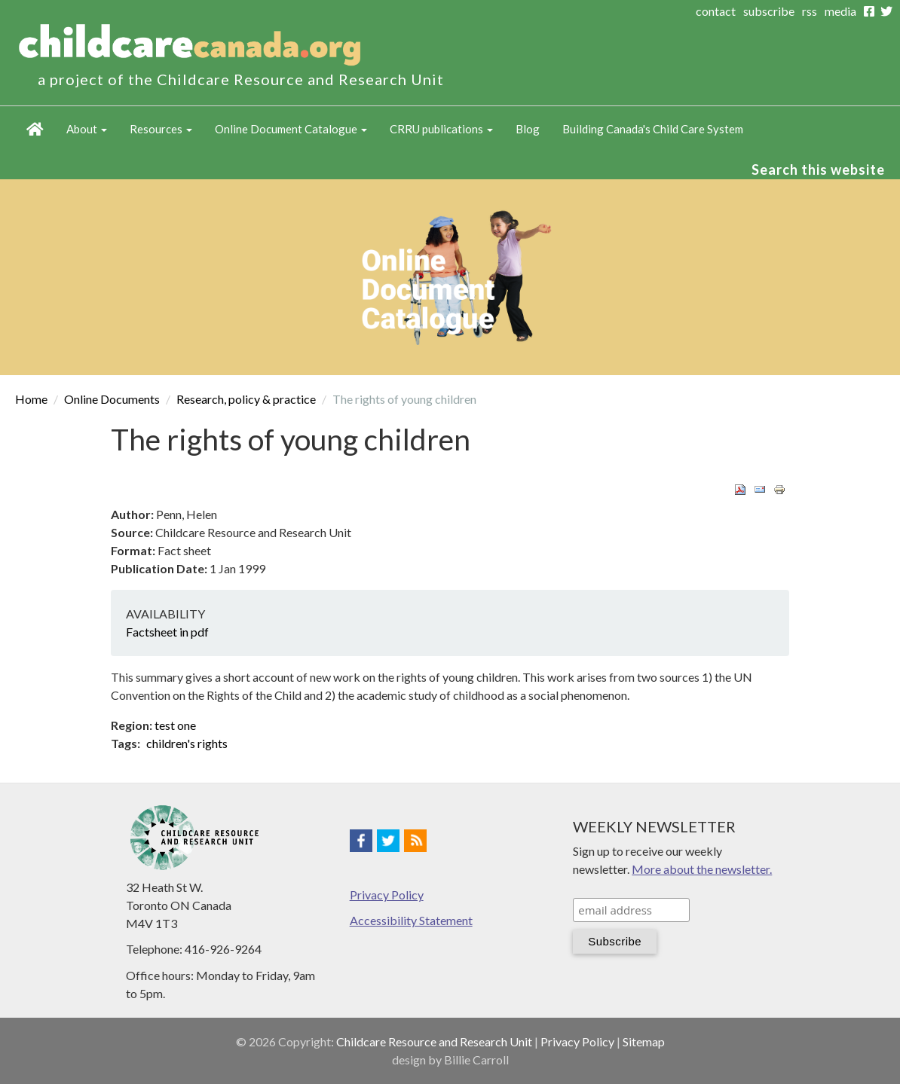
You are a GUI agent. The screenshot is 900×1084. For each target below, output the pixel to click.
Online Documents (112, 399)
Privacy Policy (387, 894)
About (86, 129)
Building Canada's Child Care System (652, 129)
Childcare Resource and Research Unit (434, 1041)
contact (716, 11)
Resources (161, 129)
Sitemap (644, 1041)
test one (175, 725)
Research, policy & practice (246, 399)
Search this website (818, 169)
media (840, 11)
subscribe (768, 11)
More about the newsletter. (702, 869)
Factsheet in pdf (167, 631)
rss (809, 11)
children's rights (187, 743)
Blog (528, 129)
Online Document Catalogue (291, 129)
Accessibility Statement (411, 920)
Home (35, 128)
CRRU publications (441, 129)
